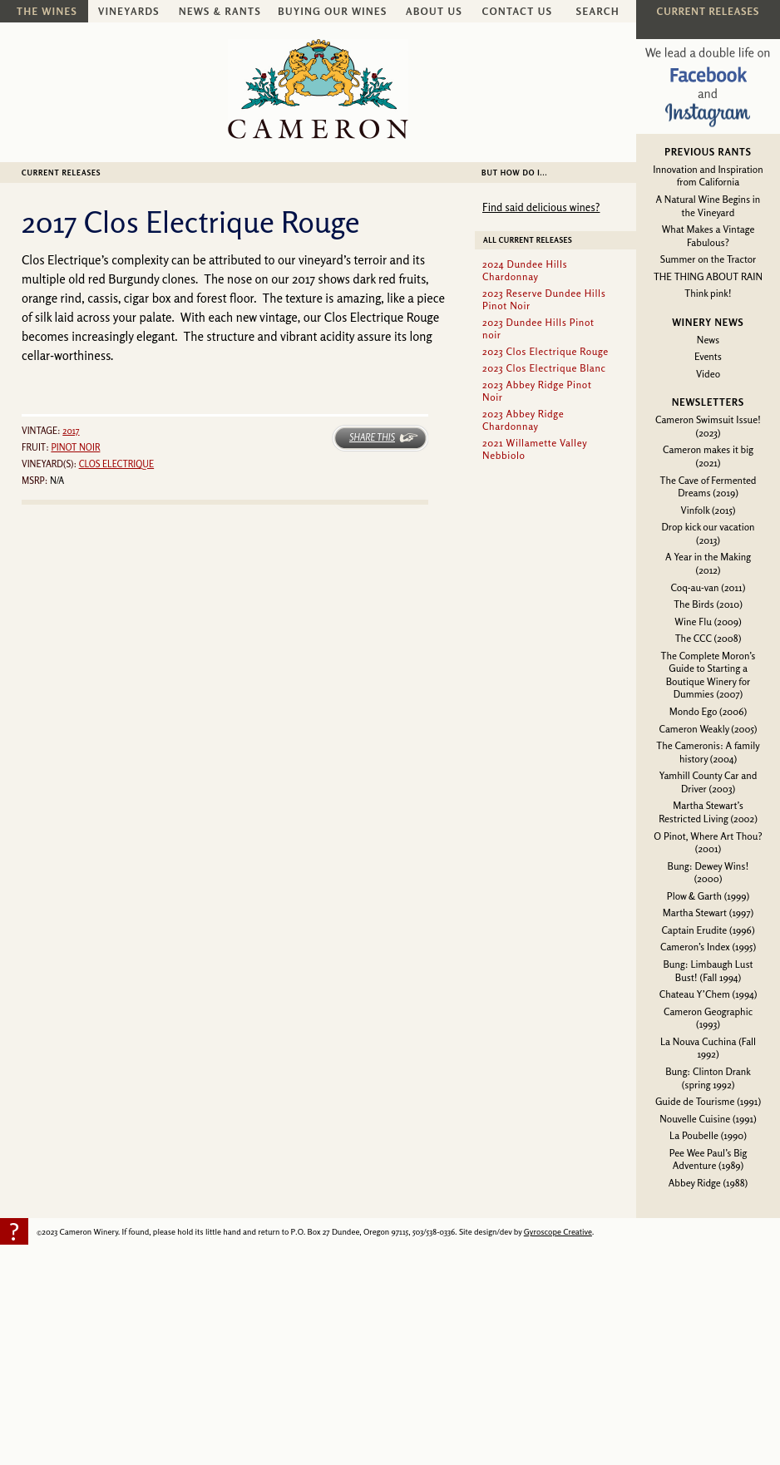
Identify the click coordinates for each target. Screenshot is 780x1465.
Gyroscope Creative (558, 1231)
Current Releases (61, 172)
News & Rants (220, 11)
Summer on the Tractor (708, 259)
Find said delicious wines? (541, 207)
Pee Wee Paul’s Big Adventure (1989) (708, 1159)
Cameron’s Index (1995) (708, 946)
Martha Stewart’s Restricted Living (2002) (708, 812)
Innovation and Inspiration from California (708, 176)
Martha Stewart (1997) (708, 912)
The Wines (47, 11)
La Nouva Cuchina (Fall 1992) (708, 1048)
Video (708, 373)
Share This (372, 437)
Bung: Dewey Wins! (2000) (708, 872)
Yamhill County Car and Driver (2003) (708, 782)
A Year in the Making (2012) (708, 563)
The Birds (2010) (708, 604)
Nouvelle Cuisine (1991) (708, 1118)
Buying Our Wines (332, 11)
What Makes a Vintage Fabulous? (708, 236)
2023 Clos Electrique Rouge (545, 351)
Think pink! (707, 293)
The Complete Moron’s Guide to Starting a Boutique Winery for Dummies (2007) (708, 675)
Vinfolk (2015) (708, 510)
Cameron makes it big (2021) (708, 456)
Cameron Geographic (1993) (708, 1018)
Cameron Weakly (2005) (708, 729)
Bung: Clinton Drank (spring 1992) (708, 1078)
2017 (70, 431)
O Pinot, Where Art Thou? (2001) (708, 843)
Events (708, 356)
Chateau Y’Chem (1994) (708, 994)
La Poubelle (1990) (708, 1135)
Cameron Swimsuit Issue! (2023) (708, 426)
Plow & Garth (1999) (708, 896)
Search (598, 11)
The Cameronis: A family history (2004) (707, 752)
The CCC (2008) (708, 638)
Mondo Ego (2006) (708, 711)
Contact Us (517, 11)
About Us (434, 11)
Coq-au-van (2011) (708, 587)
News (708, 339)
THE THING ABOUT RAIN (708, 276)
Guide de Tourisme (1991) (708, 1101)
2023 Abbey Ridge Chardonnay (523, 419)
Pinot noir (75, 447)
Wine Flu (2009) (707, 621)
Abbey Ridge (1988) (708, 1182)
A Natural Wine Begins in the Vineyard (708, 206)
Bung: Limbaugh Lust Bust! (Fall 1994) (708, 971)
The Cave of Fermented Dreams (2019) (708, 487)
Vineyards (129, 11)
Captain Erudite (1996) (707, 930)
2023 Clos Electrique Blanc (544, 368)
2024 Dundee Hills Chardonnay (524, 270)
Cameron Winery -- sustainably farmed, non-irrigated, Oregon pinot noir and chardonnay (318, 89)
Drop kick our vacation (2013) (707, 533)
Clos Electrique (117, 464)
